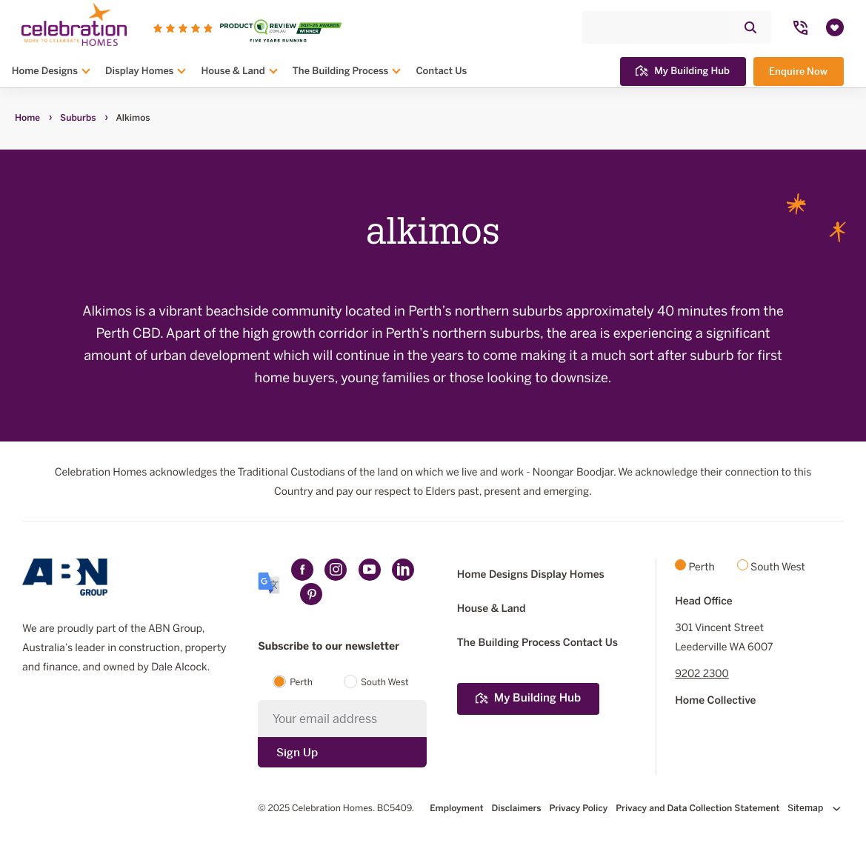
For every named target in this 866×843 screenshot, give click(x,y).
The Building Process (341, 70)
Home (27, 118)
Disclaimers (517, 809)
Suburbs (78, 118)
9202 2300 (701, 674)
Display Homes (139, 70)
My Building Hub (683, 70)
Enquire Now (798, 70)
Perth (301, 683)
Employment (456, 809)
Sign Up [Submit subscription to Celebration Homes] (297, 752)
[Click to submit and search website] (750, 26)
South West (385, 683)
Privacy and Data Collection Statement (697, 809)
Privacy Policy (578, 809)
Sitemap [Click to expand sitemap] (814, 808)
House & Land (232, 70)
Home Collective (715, 701)
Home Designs (45, 70)
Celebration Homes (332, 809)
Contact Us (441, 70)
